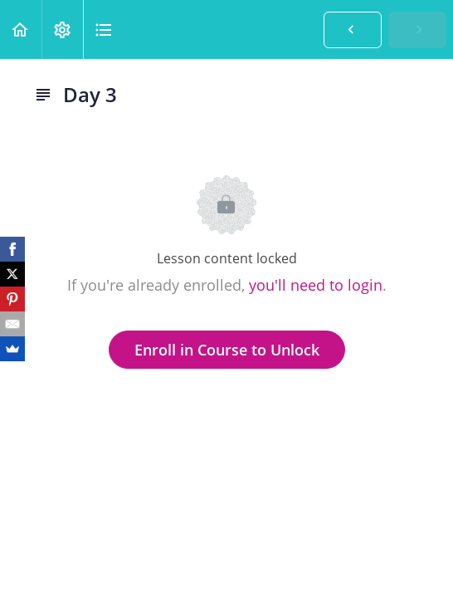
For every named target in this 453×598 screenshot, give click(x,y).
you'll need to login (315, 285)
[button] (20, 29)
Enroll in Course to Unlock (226, 350)
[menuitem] (62, 29)
